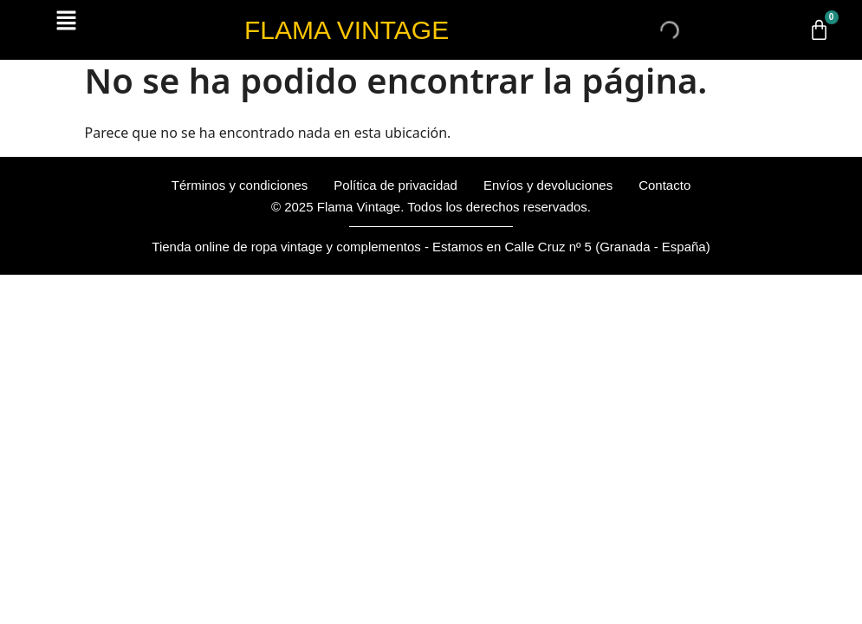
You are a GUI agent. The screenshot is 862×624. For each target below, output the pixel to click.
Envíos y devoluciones (547, 185)
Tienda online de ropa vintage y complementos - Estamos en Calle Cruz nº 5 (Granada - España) (431, 246)
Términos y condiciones (240, 185)
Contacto (664, 185)
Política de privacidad (395, 185)
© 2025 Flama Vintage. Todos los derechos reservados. (431, 206)
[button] (66, 21)
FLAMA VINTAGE (346, 30)
